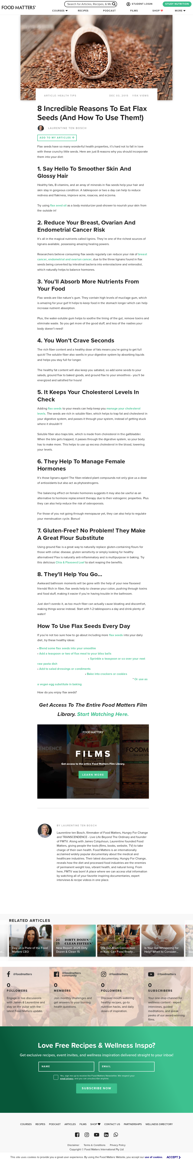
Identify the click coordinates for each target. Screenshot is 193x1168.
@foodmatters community (71, 974)
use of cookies (153, 1157)
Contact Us (112, 1124)
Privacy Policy (118, 1145)
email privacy (66, 1078)
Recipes (83, 10)
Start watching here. (103, 714)
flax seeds (55, 408)
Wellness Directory (159, 1124)
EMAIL (106, 1066)
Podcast (109, 10)
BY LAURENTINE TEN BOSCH (77, 825)
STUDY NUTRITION (177, 3)
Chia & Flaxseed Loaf (70, 562)
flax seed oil (58, 205)
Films (134, 10)
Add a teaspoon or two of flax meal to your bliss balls (75, 653)
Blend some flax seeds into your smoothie (67, 648)
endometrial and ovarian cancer (70, 259)
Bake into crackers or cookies (107, 674)
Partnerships (133, 1124)
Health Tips (67, 95)
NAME (46, 1066)
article (50, 95)
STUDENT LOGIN (139, 4)
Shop (157, 10)
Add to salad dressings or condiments (65, 669)
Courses (58, 10)
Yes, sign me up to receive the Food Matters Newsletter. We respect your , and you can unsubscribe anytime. (97, 1077)
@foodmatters (22, 974)
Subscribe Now (96, 1088)
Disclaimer (73, 1145)
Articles (70, 1124)
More (178, 10)
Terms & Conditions (94, 1145)
